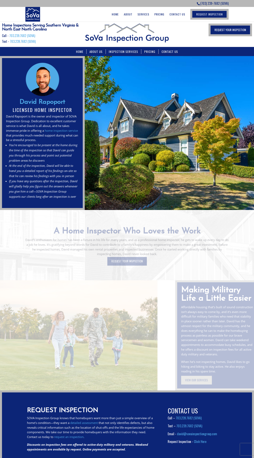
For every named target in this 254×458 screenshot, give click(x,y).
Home (115, 14)
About (128, 14)
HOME (79, 51)
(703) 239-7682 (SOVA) (214, 3)
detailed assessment (84, 423)
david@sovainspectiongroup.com (197, 433)
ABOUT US (96, 51)
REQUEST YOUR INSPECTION (230, 30)
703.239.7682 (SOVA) (22, 35)
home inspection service (60, 131)
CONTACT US (170, 51)
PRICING (149, 51)
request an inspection (69, 437)
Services (143, 14)
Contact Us (177, 14)
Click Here (200, 441)
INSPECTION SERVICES (123, 51)
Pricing (159, 14)
